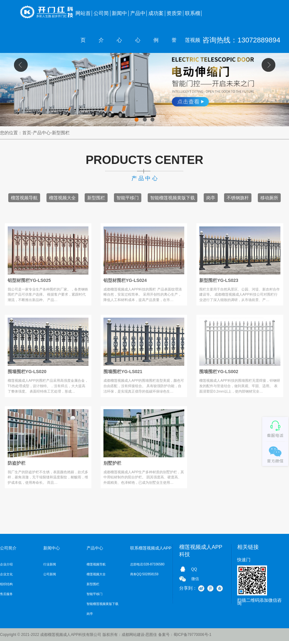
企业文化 (6, 574)
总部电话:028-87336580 (147, 564)
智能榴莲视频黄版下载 (172, 197)
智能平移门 (127, 197)
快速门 (243, 559)
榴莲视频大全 (62, 197)
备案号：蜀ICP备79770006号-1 (184, 634)
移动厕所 (269, 197)
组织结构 (6, 584)
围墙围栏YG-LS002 (218, 371)
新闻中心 (119, 19)
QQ (194, 569)
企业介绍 (6, 564)
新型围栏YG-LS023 (218, 280)
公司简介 (101, 19)
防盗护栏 (16, 463)
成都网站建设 (133, 634)
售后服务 (6, 594)
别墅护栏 (112, 463)
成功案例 (156, 19)
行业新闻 (49, 564)
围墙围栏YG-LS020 (27, 371)
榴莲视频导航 (24, 197)
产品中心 (137, 19)
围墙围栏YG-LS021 (122, 371)
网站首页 (83, 19)
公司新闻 (49, 574)
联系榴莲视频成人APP (192, 19)
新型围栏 (96, 197)
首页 (26, 132)
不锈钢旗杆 (238, 197)
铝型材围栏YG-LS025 (29, 280)
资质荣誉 (174, 19)
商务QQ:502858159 (144, 574)
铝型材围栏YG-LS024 (125, 280)
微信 (195, 579)
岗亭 (210, 197)
